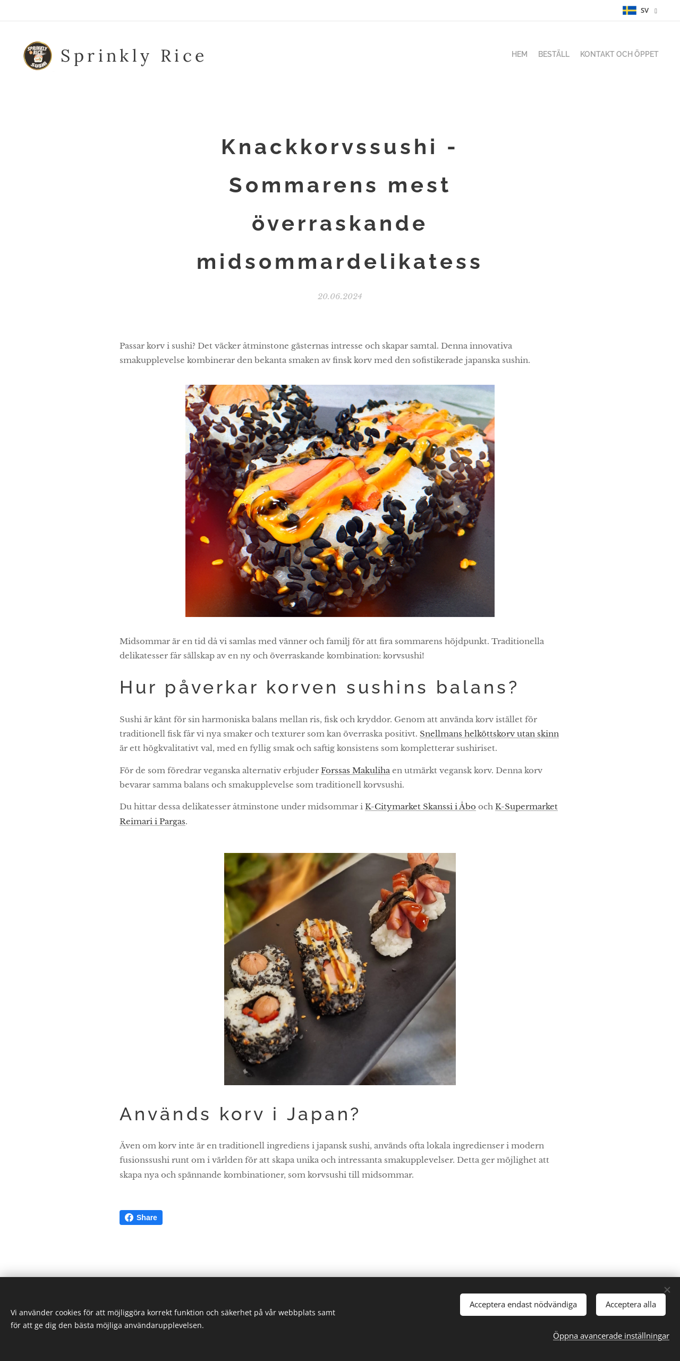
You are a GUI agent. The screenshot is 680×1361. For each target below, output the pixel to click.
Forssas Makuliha (355, 770)
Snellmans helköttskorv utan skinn (489, 734)
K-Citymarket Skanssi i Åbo (420, 807)
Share (141, 1217)
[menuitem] (639, 56)
